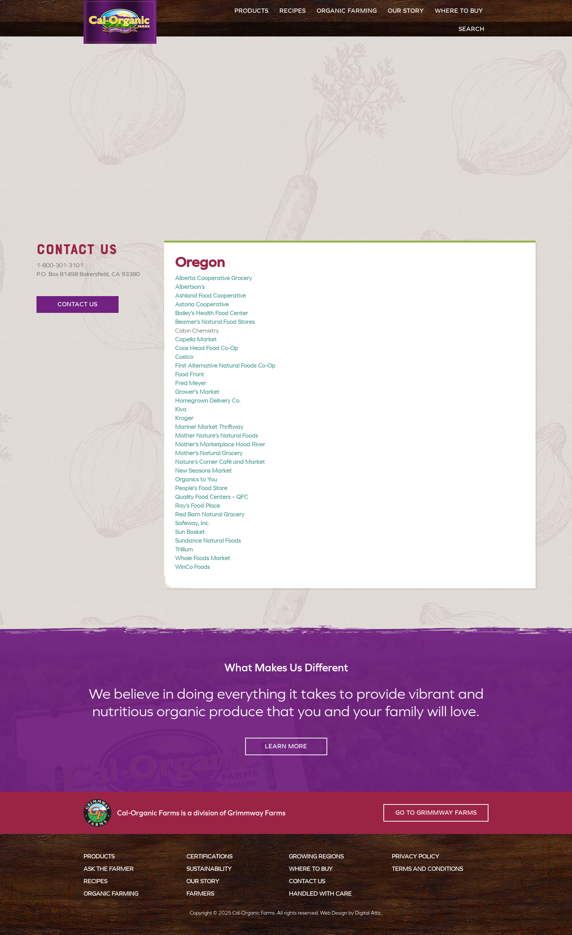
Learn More (286, 746)
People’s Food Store (201, 488)
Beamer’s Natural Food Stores (215, 321)
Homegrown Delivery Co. (208, 400)
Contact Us (307, 881)
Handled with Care (320, 893)
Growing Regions (316, 856)
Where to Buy (459, 10)
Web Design (333, 913)
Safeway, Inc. (192, 523)
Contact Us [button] (77, 304)
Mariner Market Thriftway (209, 426)
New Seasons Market (203, 470)
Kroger (184, 418)
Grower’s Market (197, 391)
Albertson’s (190, 286)
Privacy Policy (415, 856)
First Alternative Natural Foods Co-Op (225, 365)
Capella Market (196, 339)
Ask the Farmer (109, 868)
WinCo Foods (192, 566)
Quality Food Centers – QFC (211, 496)
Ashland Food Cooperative (210, 295)
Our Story (406, 10)
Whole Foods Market (202, 558)
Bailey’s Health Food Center (211, 313)
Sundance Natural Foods (208, 540)
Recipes (292, 10)
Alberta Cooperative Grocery (213, 278)
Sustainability (209, 868)
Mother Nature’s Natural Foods (216, 435)
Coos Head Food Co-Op (206, 348)
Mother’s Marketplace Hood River (220, 444)
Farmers (200, 893)
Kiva (180, 409)
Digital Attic (368, 913)
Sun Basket (190, 531)
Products (251, 10)
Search (471, 29)
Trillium (184, 549)
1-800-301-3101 (59, 265)
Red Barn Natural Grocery (209, 514)
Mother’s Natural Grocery (209, 453)
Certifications (209, 856)
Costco (184, 356)
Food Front (189, 374)
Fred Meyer (190, 383)
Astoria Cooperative (202, 304)
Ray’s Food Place (197, 505)
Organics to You (196, 479)
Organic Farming (347, 10)
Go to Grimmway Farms (436, 812)
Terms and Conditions (427, 868)
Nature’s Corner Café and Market (220, 461)
